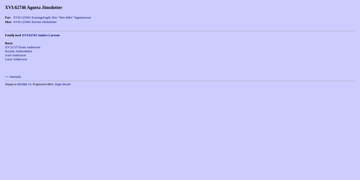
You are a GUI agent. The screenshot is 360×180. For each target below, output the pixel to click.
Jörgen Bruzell (62, 84)
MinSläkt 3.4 (24, 84)
